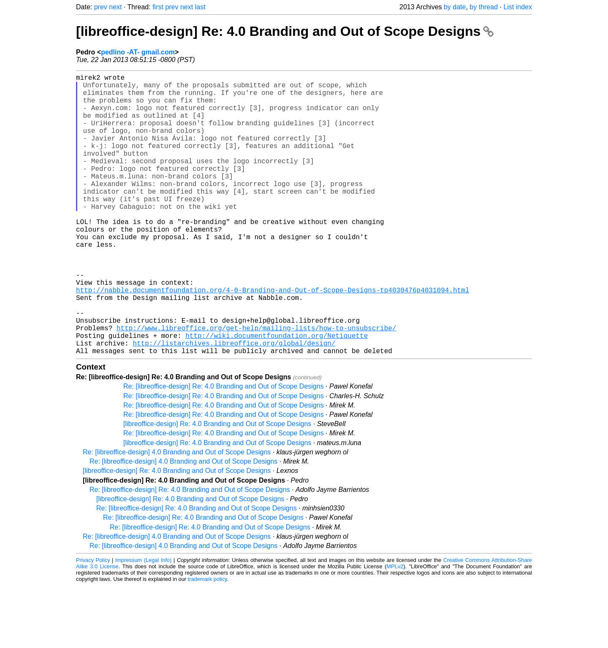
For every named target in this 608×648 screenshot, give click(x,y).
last (200, 7)
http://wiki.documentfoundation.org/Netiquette (276, 394)
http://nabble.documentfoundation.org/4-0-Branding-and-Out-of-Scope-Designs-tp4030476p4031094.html (272, 338)
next (115, 7)
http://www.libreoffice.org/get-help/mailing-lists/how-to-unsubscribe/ (256, 385)
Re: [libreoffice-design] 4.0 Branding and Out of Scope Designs (177, 514)
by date (455, 7)
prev (100, 7)
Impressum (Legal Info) (143, 622)
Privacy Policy (93, 622)
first (157, 7)
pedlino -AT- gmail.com (138, 52)
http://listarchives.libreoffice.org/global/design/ (234, 403)
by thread (484, 7)
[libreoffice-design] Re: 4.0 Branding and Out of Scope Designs (285, 31)
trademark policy (207, 641)
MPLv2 (394, 629)
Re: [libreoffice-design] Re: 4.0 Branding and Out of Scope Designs (223, 448)
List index (517, 7)
